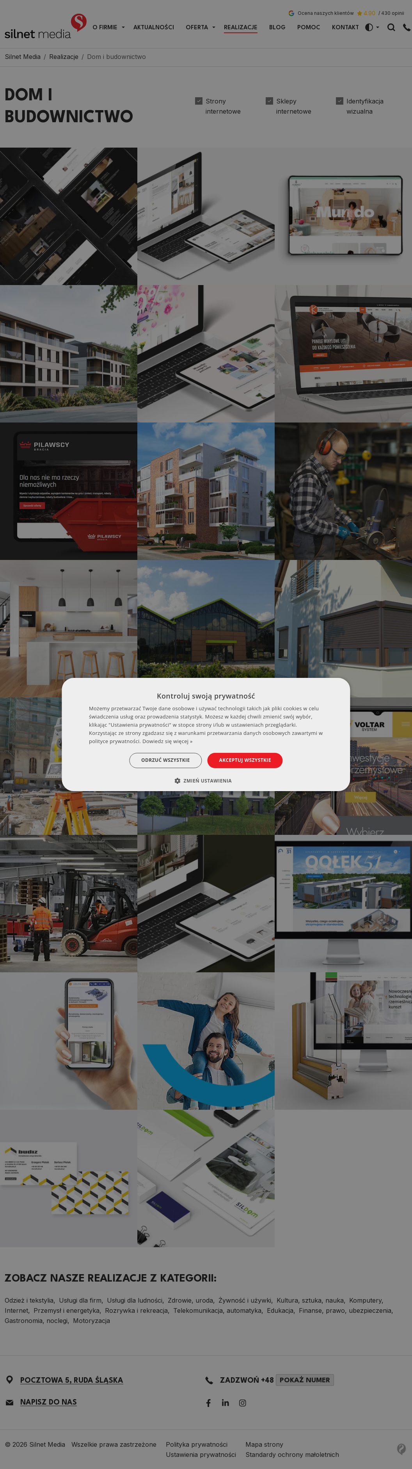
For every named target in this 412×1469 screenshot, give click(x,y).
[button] (206, 780)
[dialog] (206, 734)
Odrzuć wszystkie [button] (165, 760)
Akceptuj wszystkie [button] (245, 760)
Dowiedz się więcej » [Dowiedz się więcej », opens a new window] (167, 741)
